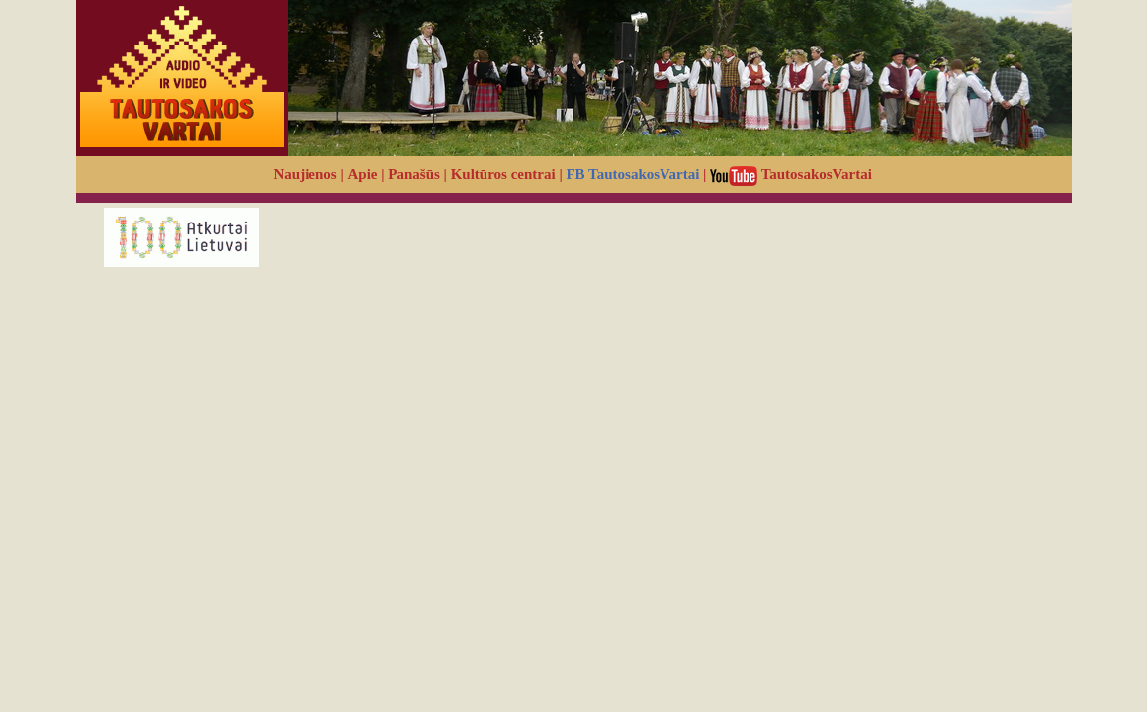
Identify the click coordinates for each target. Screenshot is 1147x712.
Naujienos (305, 174)
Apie (363, 174)
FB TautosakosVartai (632, 174)
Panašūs (414, 174)
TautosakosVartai (791, 174)
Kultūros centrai (503, 174)
